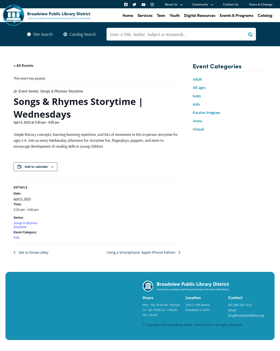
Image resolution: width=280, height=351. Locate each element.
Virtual (198, 129)
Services (145, 15)
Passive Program (206, 112)
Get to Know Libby (33, 252)
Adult (197, 79)
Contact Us (230, 4)
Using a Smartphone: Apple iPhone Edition (141, 252)
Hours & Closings (260, 4)
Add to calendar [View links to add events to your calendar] (36, 166)
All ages (199, 87)
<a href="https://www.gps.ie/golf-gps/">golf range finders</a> (75, 304)
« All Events (23, 65)
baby (197, 95)
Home (127, 15)
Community (200, 4)
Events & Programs (236, 15)
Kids (16, 237)
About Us (171, 4)
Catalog (265, 15)
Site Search (43, 34)
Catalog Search (83, 34)
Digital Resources (199, 15)
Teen (161, 15)
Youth (175, 15)
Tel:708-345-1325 (240, 305)
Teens (197, 120)
